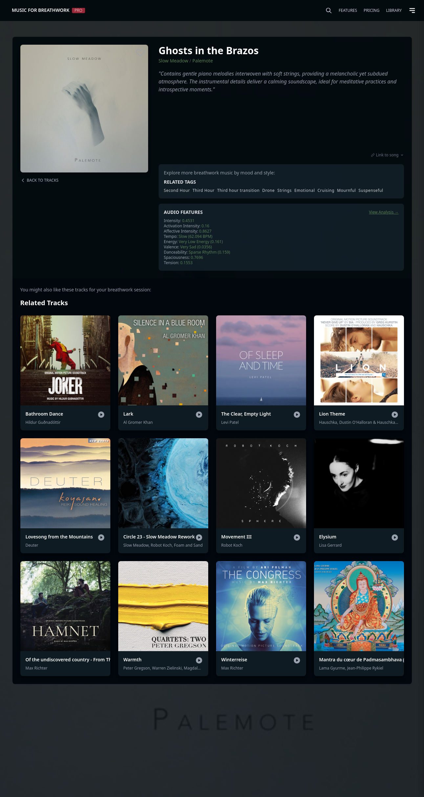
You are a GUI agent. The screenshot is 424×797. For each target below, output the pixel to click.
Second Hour (177, 190)
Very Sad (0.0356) (196, 247)
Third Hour (203, 190)
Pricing (371, 10)
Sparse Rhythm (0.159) (209, 252)
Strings (284, 190)
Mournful (346, 190)
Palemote (202, 60)
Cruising (326, 190)
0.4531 (188, 220)
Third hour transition (238, 190)
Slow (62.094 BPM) (195, 236)
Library (394, 10)
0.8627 (205, 231)
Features (348, 10)
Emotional (304, 190)
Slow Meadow (173, 60)
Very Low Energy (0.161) (201, 241)
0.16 (205, 226)
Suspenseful (371, 190)
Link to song (387, 155)
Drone (268, 190)
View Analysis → (383, 212)
